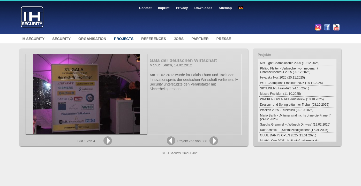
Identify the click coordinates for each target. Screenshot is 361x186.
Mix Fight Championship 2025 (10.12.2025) (290, 63)
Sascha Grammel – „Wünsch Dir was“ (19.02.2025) (295, 124)
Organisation (92, 39)
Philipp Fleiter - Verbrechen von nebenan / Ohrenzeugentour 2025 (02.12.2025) (289, 70)
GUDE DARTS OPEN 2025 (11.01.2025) (288, 135)
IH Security (33, 39)
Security (61, 39)
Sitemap (225, 8)
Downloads (203, 8)
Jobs (179, 39)
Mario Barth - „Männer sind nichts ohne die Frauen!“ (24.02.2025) (295, 117)
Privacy (182, 8)
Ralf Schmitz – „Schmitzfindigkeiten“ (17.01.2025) (294, 130)
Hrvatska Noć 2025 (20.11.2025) (282, 77)
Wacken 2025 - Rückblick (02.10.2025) (286, 110)
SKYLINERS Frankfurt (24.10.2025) (284, 88)
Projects (123, 39)
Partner (200, 39)
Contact (145, 8)
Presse (223, 39)
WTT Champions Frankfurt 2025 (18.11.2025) (291, 83)
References (153, 39)
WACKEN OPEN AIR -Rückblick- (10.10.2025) (292, 99)
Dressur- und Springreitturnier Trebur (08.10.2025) (294, 104)
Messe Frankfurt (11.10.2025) (280, 94)
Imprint (163, 8)
